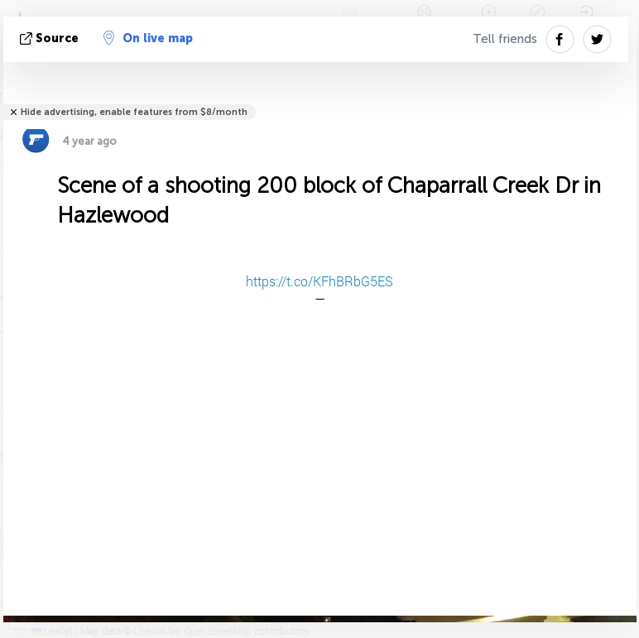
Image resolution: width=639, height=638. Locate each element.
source (51, 38)
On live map (148, 38)
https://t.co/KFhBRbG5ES (319, 281)
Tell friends (505, 38)
